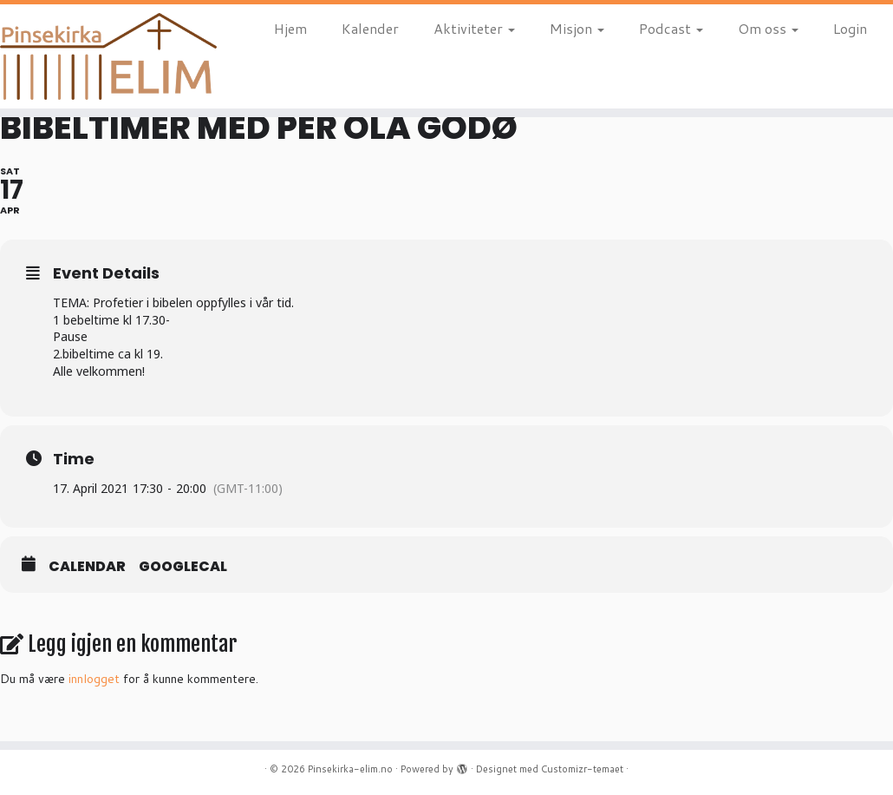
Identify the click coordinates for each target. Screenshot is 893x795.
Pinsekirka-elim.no (350, 769)
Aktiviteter (474, 28)
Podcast (671, 28)
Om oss (768, 28)
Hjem (290, 28)
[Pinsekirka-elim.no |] (104, 56)
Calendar (87, 566)
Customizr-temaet (582, 769)
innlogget (94, 678)
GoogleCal (183, 566)
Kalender (370, 28)
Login (850, 28)
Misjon (577, 28)
